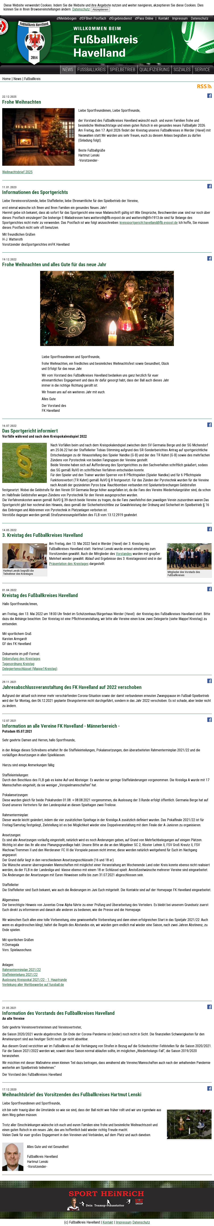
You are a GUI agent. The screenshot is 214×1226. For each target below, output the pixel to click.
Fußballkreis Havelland (34, 43)
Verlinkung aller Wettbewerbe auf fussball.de (33, 985)
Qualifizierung (154, 69)
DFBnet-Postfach (93, 18)
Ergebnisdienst (120, 18)
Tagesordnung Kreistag (18, 664)
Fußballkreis (91, 69)
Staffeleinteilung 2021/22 (20, 975)
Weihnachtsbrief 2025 (17, 172)
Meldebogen (66, 18)
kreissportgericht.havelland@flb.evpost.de (149, 222)
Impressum (180, 18)
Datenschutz (81, 9)
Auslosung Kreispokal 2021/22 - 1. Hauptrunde (34, 980)
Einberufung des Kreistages (21, 659)
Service (202, 69)
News (67, 69)
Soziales (182, 69)
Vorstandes (124, 554)
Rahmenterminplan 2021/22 (21, 970)
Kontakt (163, 18)
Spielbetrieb (122, 69)
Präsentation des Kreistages (68, 564)
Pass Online (144, 18)
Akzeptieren (100, 9)
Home (6, 79)
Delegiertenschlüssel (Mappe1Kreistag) (29, 669)
